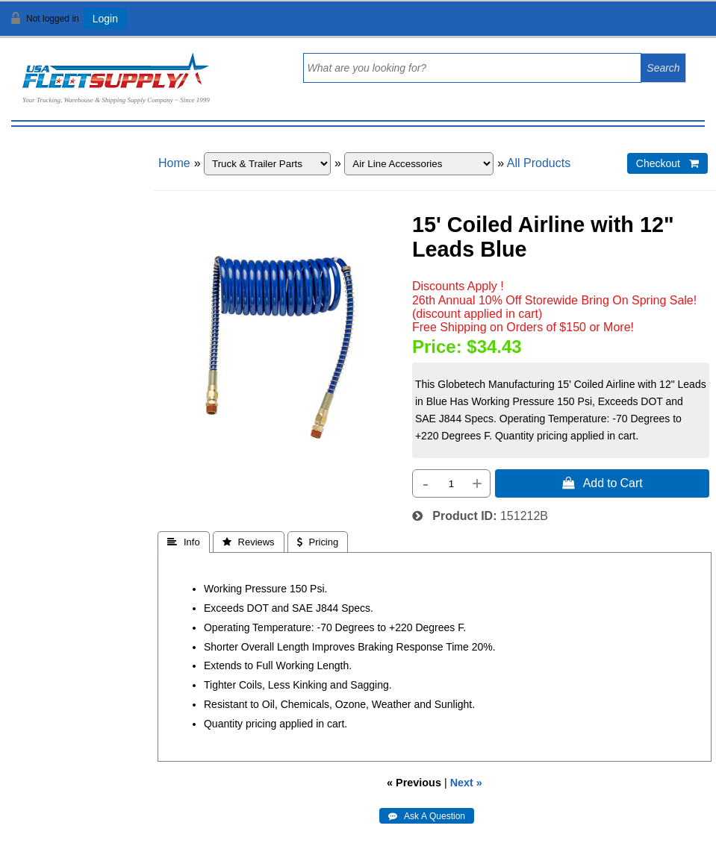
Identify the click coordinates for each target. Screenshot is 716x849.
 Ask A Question (426, 816)
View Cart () (658, 25)
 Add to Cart (602, 483)
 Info (183, 542)
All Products (538, 163)
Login (105, 18)
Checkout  (667, 163)
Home (174, 163)
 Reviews (248, 542)
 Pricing (318, 542)
